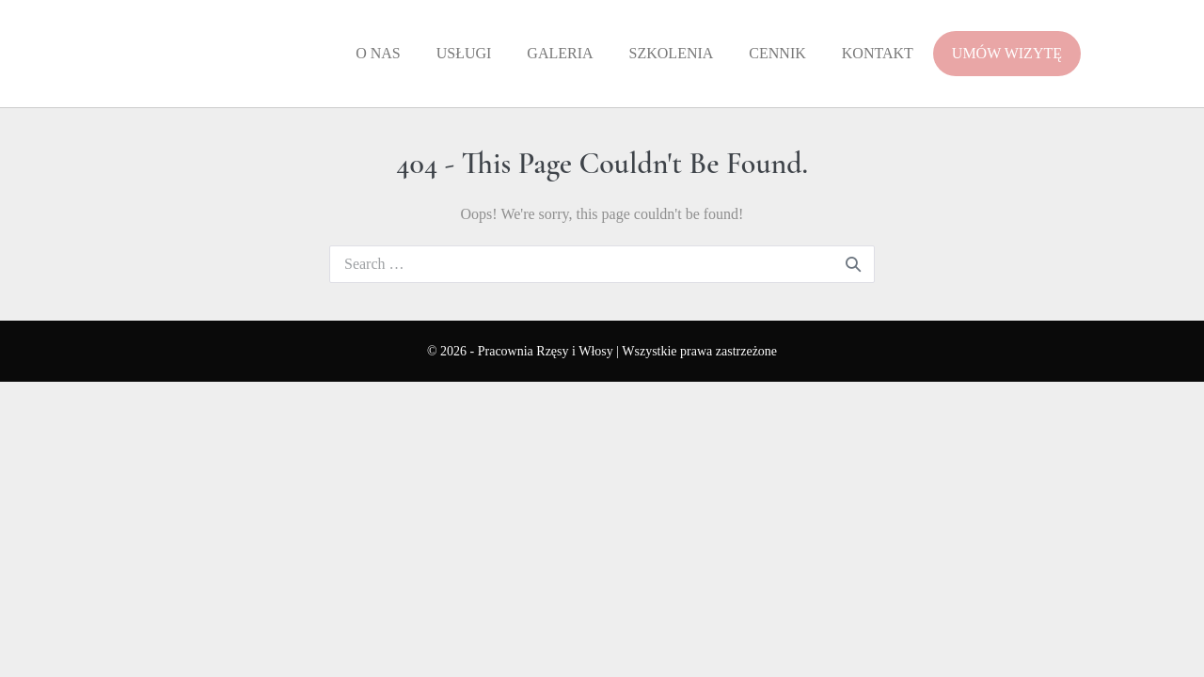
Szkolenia (671, 53)
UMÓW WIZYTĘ (1007, 53)
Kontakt (877, 53)
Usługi (464, 53)
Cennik (777, 53)
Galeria (560, 53)
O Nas (378, 53)
